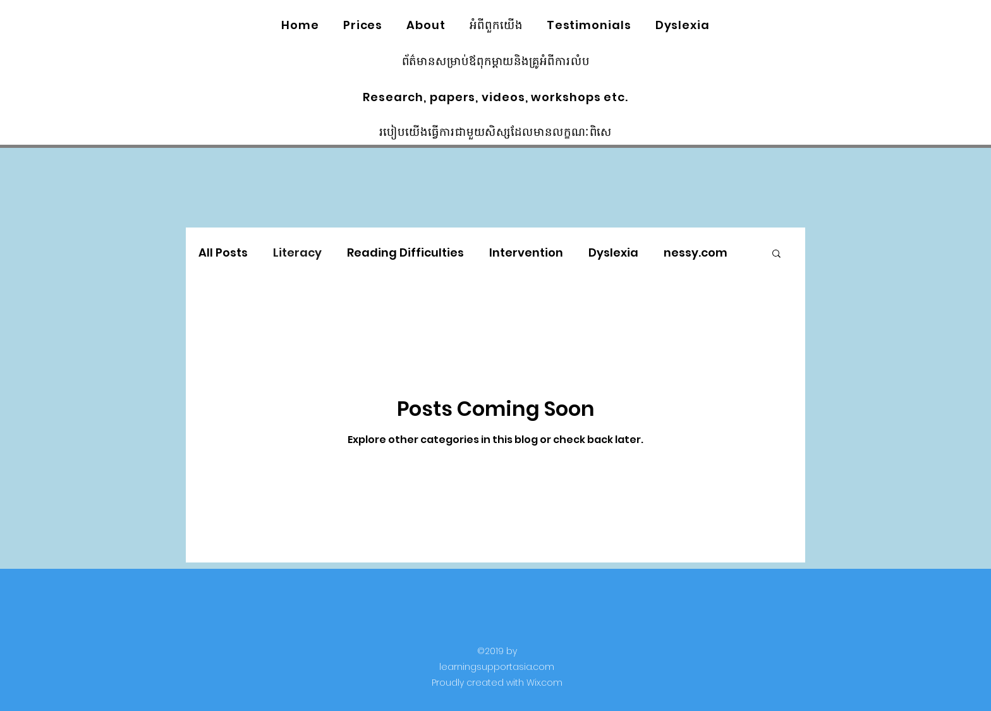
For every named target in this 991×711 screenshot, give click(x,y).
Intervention (526, 252)
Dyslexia (613, 252)
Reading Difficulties (405, 252)
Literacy (297, 252)
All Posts (223, 252)
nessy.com (695, 252)
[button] (776, 254)
